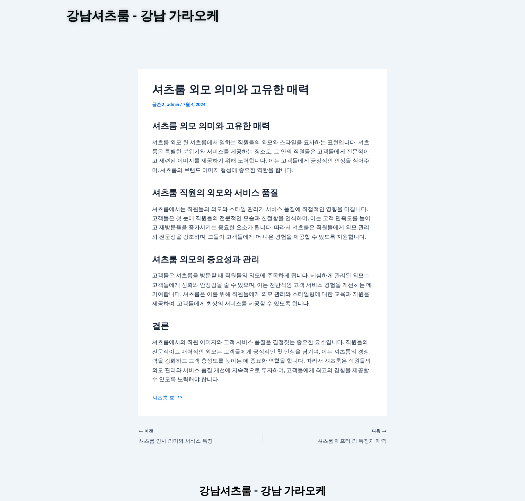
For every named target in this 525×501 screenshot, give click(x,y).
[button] (295, 37)
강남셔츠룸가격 (330, 16)
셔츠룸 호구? (168, 406)
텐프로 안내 (284, 16)
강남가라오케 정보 (296, 37)
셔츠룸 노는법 (379, 16)
